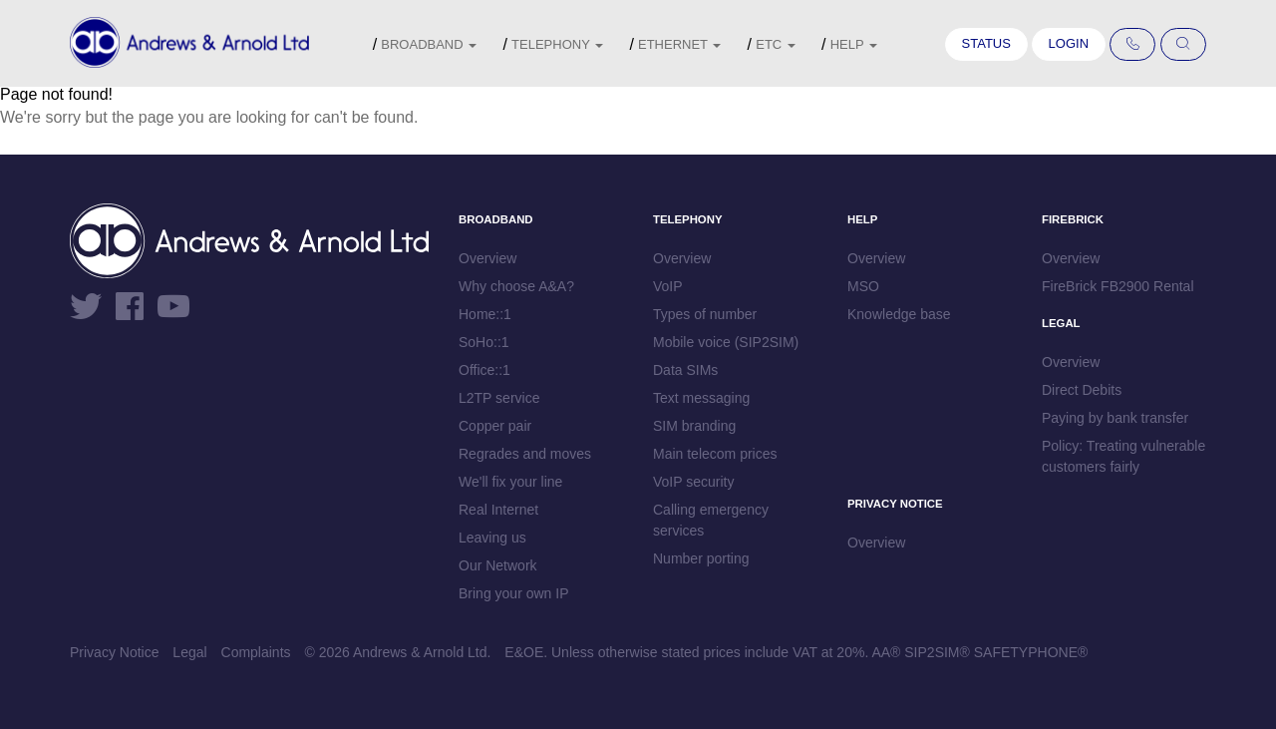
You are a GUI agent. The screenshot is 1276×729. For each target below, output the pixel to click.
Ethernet (679, 44)
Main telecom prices (715, 454)
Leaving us (492, 538)
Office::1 (484, 370)
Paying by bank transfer (1115, 418)
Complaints (256, 652)
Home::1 (485, 314)
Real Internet (498, 510)
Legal (189, 652)
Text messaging (701, 398)
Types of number (705, 314)
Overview (487, 258)
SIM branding (694, 426)
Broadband (429, 44)
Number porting (701, 558)
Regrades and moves (525, 454)
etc (776, 44)
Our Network (498, 565)
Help (853, 44)
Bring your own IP (514, 593)
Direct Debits (1081, 390)
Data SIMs (685, 370)
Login (1069, 43)
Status (986, 43)
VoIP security (693, 482)
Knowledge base (899, 314)
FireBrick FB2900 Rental (1118, 286)
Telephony (557, 44)
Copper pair (495, 426)
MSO (863, 286)
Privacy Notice (114, 652)
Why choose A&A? (516, 286)
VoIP (668, 286)
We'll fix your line (510, 482)
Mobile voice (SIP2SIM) (725, 342)
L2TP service (499, 398)
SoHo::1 (484, 342)
